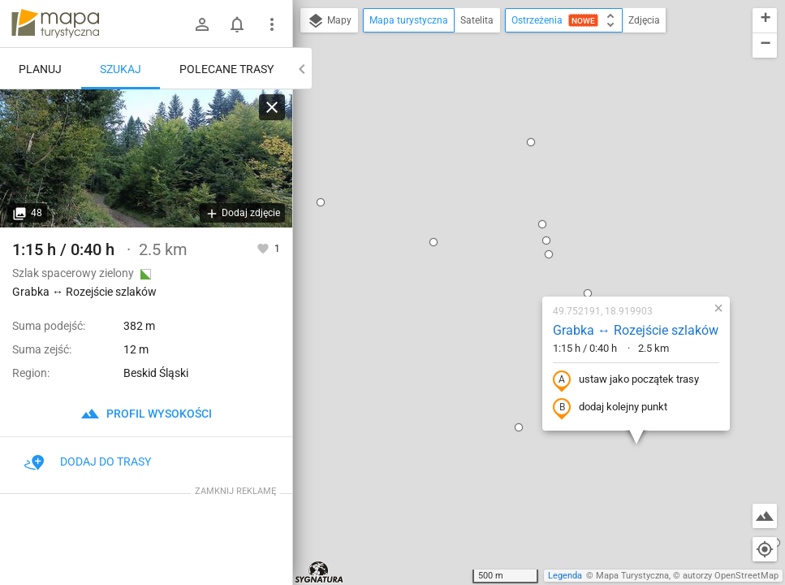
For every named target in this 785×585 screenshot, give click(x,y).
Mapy (329, 21)
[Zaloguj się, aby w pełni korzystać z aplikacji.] (264, 247)
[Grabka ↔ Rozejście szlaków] (146, 158)
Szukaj (120, 69)
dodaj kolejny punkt (509, 248)
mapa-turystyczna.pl (55, 23)
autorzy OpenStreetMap (731, 575)
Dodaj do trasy (87, 461)
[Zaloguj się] (202, 24)
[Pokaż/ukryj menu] (272, 24)
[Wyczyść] (272, 107)
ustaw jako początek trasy (525, 221)
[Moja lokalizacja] (765, 549)
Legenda (565, 575)
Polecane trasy (226, 69)
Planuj (40, 69)
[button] (442, 65)
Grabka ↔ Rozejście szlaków (535, 171)
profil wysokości (146, 413)
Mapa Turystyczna (632, 575)
